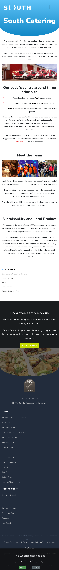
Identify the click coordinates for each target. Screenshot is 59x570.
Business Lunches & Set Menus (14, 417)
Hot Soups (6, 422)
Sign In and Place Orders (11, 495)
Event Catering (7, 278)
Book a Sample (29, 345)
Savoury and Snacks (9, 437)
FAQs (4, 282)
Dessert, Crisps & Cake (11, 447)
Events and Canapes (9, 513)
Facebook (30, 403)
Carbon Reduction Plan (10, 291)
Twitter (18, 403)
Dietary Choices (8, 477)
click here (20, 142)
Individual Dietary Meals (11, 482)
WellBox (5, 452)
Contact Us (29, 548)
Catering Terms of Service (45, 542)
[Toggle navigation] (52, 7)
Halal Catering (7, 523)
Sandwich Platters (9, 427)
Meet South (10, 269)
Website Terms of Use (25, 542)
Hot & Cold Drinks (8, 457)
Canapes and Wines (9, 462)
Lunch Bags (6, 467)
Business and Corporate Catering (14, 274)
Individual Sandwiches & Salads (14, 432)
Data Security (7, 287)
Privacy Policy (9, 542)
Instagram (42, 403)
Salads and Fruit (8, 442)
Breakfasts (6, 472)
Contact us (6, 518)
